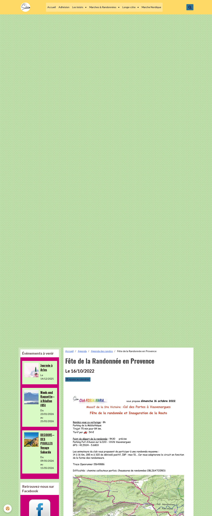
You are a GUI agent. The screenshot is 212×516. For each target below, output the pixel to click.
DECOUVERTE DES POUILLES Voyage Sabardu (48, 443)
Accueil (51, 7)
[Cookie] (8, 508)
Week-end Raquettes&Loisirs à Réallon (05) (52, 398)
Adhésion (64, 7)
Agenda (82, 351)
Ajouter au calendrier (77, 379)
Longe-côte (129, 7)
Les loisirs (78, 7)
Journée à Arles (46, 367)
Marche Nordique (151, 7)
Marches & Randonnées (103, 7)
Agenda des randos (102, 351)
